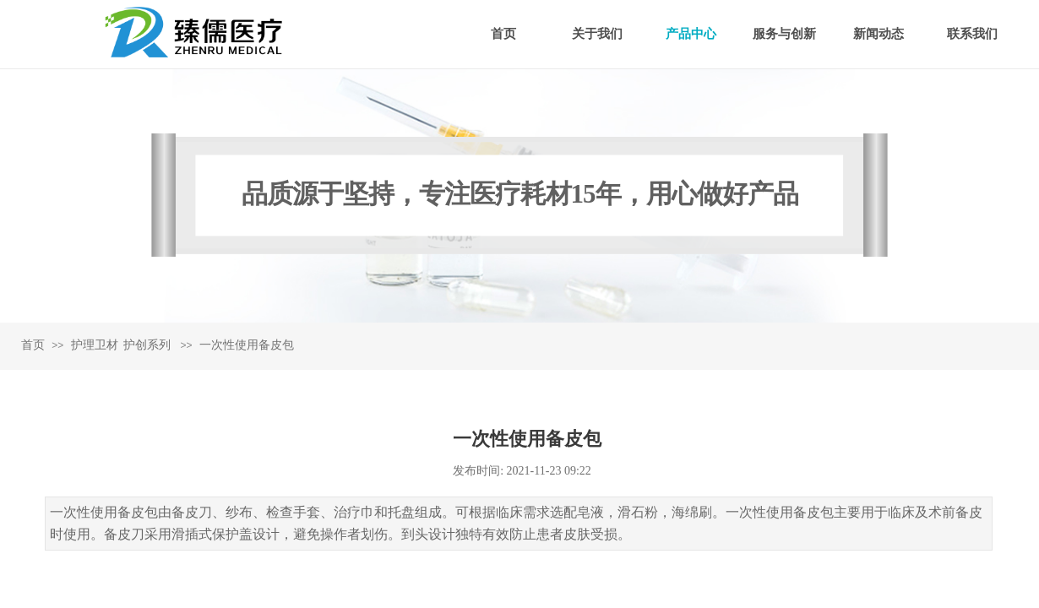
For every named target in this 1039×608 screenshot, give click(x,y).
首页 (33, 345)
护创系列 (147, 345)
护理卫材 (94, 345)
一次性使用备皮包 (246, 345)
